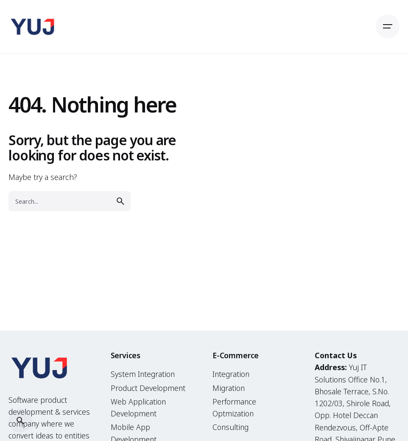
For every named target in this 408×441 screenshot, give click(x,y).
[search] (120, 201)
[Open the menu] (388, 26)
